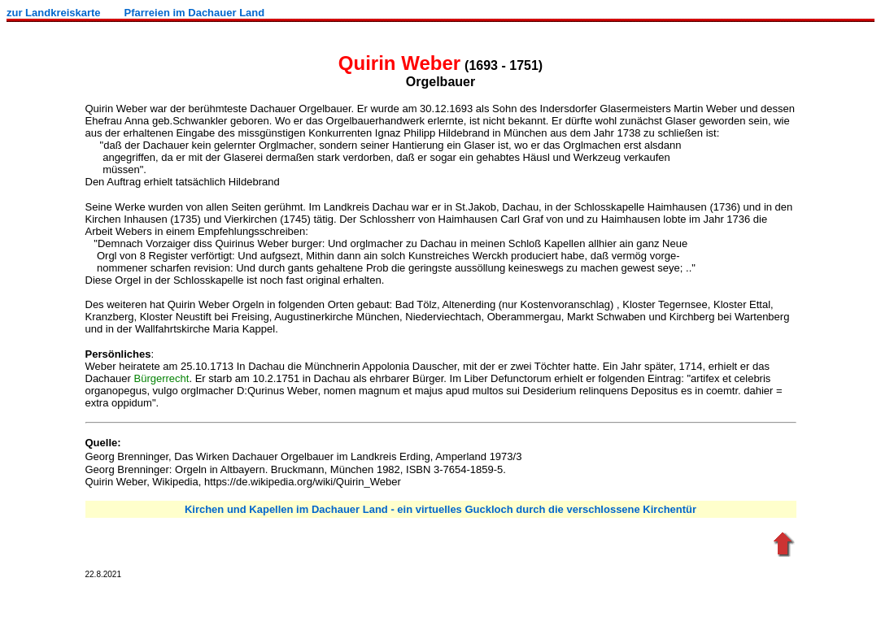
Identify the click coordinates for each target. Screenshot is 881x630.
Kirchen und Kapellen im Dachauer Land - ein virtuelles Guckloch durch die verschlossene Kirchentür (440, 509)
